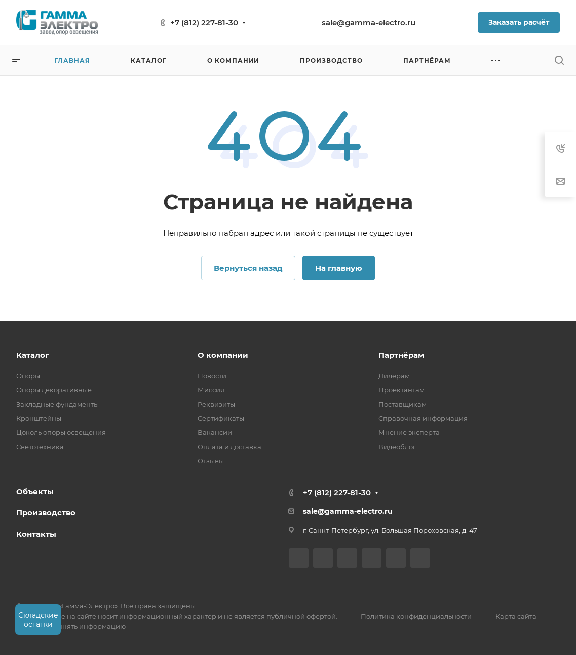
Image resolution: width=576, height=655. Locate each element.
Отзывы (211, 461)
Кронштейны (38, 418)
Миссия (211, 390)
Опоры (28, 376)
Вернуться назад (248, 268)
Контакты (36, 534)
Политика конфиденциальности (416, 616)
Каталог (32, 355)
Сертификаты (221, 418)
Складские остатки (38, 619)
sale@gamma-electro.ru (368, 22)
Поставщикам (402, 404)
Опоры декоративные (54, 390)
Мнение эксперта (409, 432)
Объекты (35, 491)
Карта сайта (515, 616)
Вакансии (215, 432)
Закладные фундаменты (57, 404)
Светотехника (40, 447)
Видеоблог (397, 447)
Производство (45, 512)
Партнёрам (401, 355)
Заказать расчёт (518, 22)
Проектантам (401, 390)
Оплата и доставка (229, 447)
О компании (223, 355)
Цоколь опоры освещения (61, 432)
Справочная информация (423, 418)
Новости (212, 376)
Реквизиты (216, 404)
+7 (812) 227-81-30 (204, 22)
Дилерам (394, 376)
